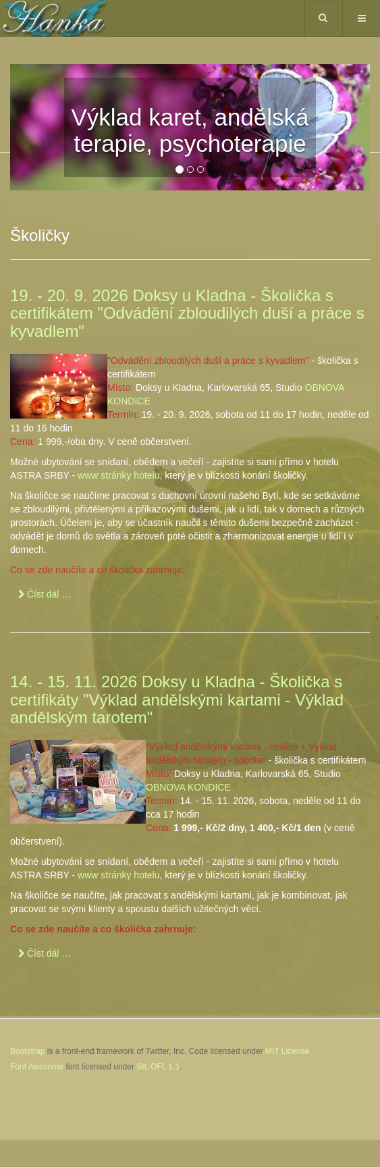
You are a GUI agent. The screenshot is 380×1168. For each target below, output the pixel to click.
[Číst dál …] (44, 594)
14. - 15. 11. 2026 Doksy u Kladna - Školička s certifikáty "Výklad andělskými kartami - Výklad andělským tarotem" (177, 699)
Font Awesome (36, 1066)
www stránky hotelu (118, 475)
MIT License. (288, 1051)
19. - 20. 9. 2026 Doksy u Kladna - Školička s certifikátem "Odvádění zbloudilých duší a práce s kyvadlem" (187, 313)
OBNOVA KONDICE (188, 787)
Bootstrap (27, 1051)
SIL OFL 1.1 (158, 1066)
